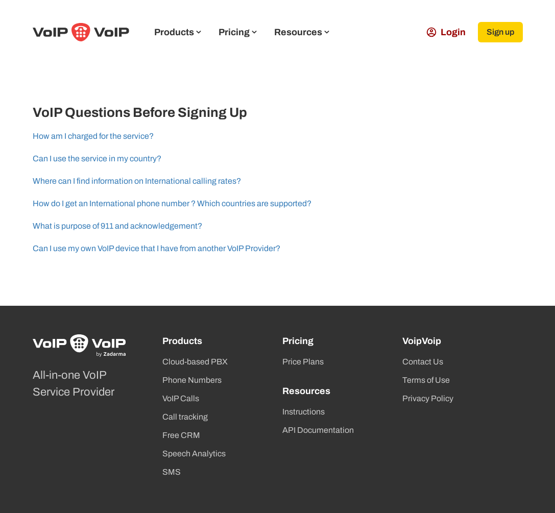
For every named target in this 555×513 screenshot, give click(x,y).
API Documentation (318, 430)
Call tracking (185, 416)
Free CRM (181, 435)
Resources (301, 32)
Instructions (303, 411)
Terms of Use (426, 380)
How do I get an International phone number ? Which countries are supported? (172, 203)
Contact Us (422, 361)
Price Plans (303, 361)
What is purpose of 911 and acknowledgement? (117, 226)
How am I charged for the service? (93, 136)
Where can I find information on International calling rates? (137, 181)
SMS (171, 472)
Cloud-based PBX (195, 361)
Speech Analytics (194, 453)
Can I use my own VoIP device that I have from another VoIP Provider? (156, 248)
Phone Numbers (192, 380)
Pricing (238, 32)
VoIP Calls (180, 398)
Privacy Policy (427, 398)
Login (446, 32)
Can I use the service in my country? (97, 158)
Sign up (500, 32)
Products (177, 32)
